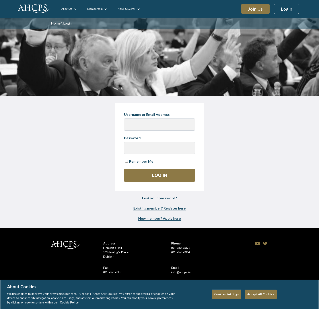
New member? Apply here (159, 218)
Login (286, 8)
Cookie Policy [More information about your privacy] (69, 303)
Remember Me (139, 161)
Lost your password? (159, 198)
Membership (95, 8)
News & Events (127, 8)
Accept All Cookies (260, 295)
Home (55, 23)
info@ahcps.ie (181, 272)
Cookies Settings (226, 295)
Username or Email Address (147, 114)
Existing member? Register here (159, 208)
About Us (66, 8)
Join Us (255, 8)
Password (132, 138)
